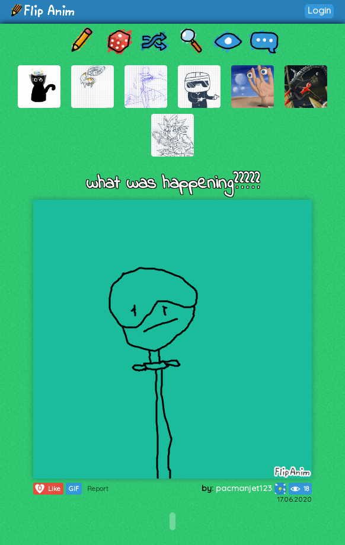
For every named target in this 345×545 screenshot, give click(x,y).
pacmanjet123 (251, 488)
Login (319, 10)
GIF (74, 489)
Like (47, 489)
